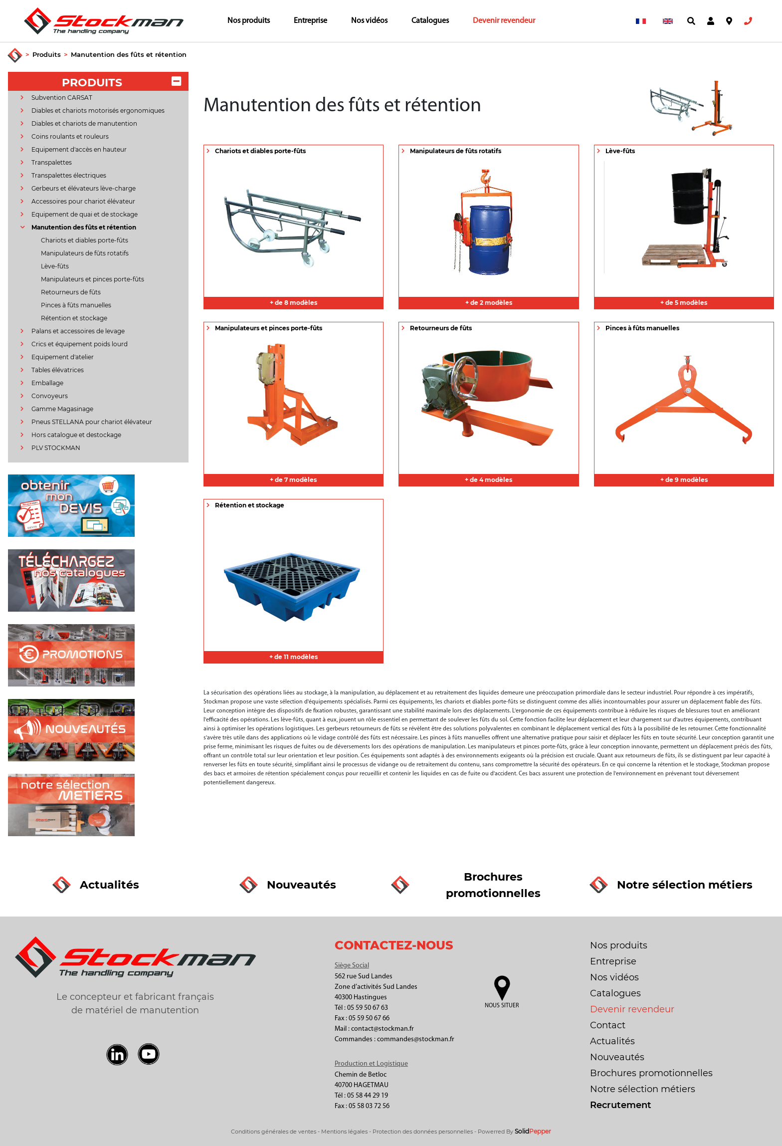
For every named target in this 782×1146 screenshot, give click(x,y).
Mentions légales (344, 1131)
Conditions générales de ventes (273, 1131)
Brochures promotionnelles (651, 1073)
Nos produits (248, 21)
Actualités (612, 1041)
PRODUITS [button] (121, 82)
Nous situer (502, 1006)
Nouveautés (617, 1057)
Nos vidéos (369, 21)
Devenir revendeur (504, 21)
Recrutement (620, 1105)
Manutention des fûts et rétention (129, 54)
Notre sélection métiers (642, 1089)
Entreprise (310, 21)
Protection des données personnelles (423, 1131)
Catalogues (430, 21)
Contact (607, 1025)
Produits (46, 54)
